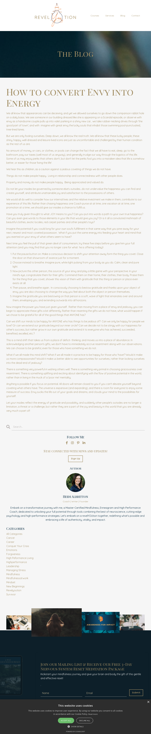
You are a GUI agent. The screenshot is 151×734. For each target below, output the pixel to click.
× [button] (148, 702)
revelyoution (13, 590)
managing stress (16, 570)
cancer (10, 537)
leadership (12, 566)
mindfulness (13, 574)
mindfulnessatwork (17, 578)
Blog (122, 15)
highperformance (16, 562)
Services (109, 15)
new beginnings (15, 586)
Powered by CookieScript (75, 732)
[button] (76, 726)
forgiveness (13, 554)
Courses (95, 15)
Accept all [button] (66, 720)
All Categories (14, 533)
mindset (10, 582)
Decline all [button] (84, 720)
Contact (135, 15)
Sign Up (75, 458)
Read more (93, 714)
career (10, 542)
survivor (11, 594)
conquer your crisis (17, 546)
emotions (11, 550)
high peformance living (19, 558)
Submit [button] (136, 692)
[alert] (75, 716)
